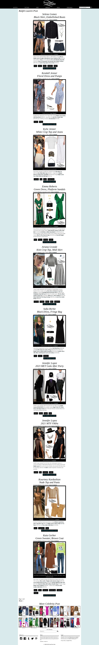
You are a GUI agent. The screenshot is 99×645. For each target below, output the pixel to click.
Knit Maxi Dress (56, 348)
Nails (58, 7)
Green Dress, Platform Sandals (49, 189)
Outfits (15, 7)
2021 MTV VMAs (49, 423)
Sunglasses (57, 301)
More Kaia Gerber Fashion (49, 595)
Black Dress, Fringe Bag (49, 311)
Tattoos (26, 7)
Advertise (41, 641)
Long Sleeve (41, 528)
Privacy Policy (63, 640)
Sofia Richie (49, 308)
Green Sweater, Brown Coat (49, 538)
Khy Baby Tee (59, 171)
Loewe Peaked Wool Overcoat (39, 582)
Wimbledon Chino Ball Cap (39, 293)
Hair (37, 7)
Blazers (35, 413)
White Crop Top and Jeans (49, 131)
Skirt (52, 301)
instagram (56, 54)
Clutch (41, 413)
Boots (45, 65)
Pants (47, 528)
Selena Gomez (49, 14)
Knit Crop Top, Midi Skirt (49, 249)
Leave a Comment (53, 19)
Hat (41, 179)
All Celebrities (49, 629)
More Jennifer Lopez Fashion (49, 415)
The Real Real (52, 118)
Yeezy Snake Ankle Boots (47, 525)
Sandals (51, 239)
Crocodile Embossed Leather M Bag (43, 349)
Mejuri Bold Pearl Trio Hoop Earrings (41, 297)
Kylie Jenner (49, 129)
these (41, 59)
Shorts (55, 65)
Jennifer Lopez (49, 363)
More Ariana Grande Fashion (49, 304)
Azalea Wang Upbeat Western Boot (46, 62)
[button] (86, 7)
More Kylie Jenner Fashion (49, 181)
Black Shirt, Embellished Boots (49, 17)
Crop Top (36, 179)
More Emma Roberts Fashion (49, 242)
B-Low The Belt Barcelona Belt (57, 59)
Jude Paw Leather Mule (57, 117)
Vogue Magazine (53, 113)
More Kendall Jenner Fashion (49, 124)
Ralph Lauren (36, 466)
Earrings (45, 239)
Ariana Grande (49, 246)
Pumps (41, 121)
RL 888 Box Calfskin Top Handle (48, 232)
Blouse (40, 65)
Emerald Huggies (60, 235)
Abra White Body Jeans (42, 173)
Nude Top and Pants (49, 482)
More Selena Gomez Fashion (49, 68)
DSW (47, 467)
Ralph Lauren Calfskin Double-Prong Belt (42, 351)
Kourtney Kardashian (49, 479)
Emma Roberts (49, 186)
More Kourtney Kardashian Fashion (49, 530)
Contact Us (46, 641)
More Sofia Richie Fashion (49, 358)
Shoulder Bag (51, 179)
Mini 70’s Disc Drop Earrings (43, 235)
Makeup (48, 7)
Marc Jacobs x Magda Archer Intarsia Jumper (50, 580)
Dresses (36, 121)
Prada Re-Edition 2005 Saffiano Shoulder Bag (48, 583)
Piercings (69, 7)
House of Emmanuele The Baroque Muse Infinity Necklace (51, 61)
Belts (35, 65)
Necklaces (50, 65)
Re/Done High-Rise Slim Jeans (58, 582)
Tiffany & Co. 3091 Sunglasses (54, 295)
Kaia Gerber (49, 535)
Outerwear (45, 590)
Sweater (36, 592)
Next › (21, 601)
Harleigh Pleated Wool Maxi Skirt (49, 292)
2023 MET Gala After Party (49, 366)
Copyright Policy (69, 640)
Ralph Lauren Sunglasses (38, 585)
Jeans (45, 179)
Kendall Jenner (49, 73)
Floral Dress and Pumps (49, 76)
